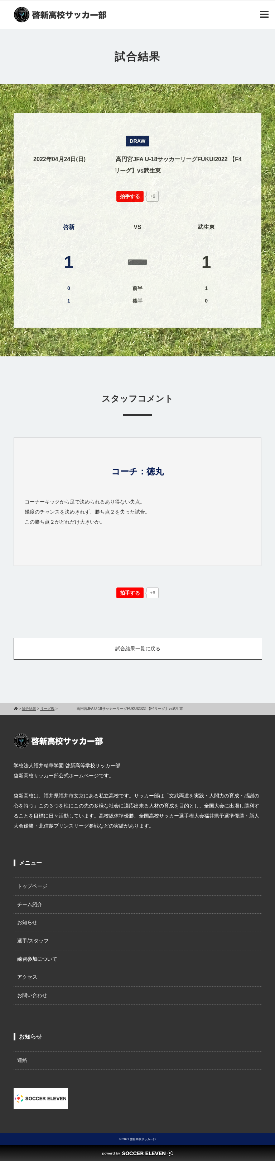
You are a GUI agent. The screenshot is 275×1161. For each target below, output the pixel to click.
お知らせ (27, 922)
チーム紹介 (29, 904)
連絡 (22, 1060)
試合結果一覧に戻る (137, 648)
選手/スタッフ (33, 941)
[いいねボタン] (130, 196)
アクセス (27, 977)
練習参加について (37, 959)
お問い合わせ (32, 995)
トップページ (32, 886)
